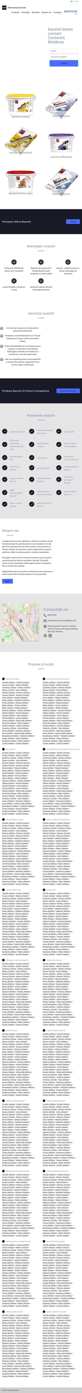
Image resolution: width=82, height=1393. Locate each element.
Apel (8, 581)
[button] (20, 621)
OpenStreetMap (34, 641)
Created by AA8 (13, 1390)
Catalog (73, 221)
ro (71, 1)
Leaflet (24, 641)
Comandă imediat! (68, 391)
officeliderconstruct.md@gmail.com (62, 620)
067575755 (52, 615)
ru (77, 1)
